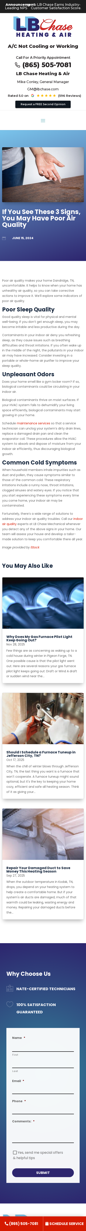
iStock (35, 547)
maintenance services (33, 423)
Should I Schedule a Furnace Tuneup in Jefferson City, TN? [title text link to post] (41, 754)
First (15, 1054)
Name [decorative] (18, 1038)
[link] (21, 1223)
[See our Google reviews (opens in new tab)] (54, 95)
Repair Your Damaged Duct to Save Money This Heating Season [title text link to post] (38, 869)
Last (15, 1071)
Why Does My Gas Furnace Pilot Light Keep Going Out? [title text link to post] (39, 638)
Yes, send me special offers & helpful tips (38, 1155)
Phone (19, 1101)
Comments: (23, 1121)
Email (18, 1081)
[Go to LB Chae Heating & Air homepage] (43, 27)
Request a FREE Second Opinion (43, 104)
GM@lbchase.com (43, 89)
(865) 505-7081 (46, 65)
